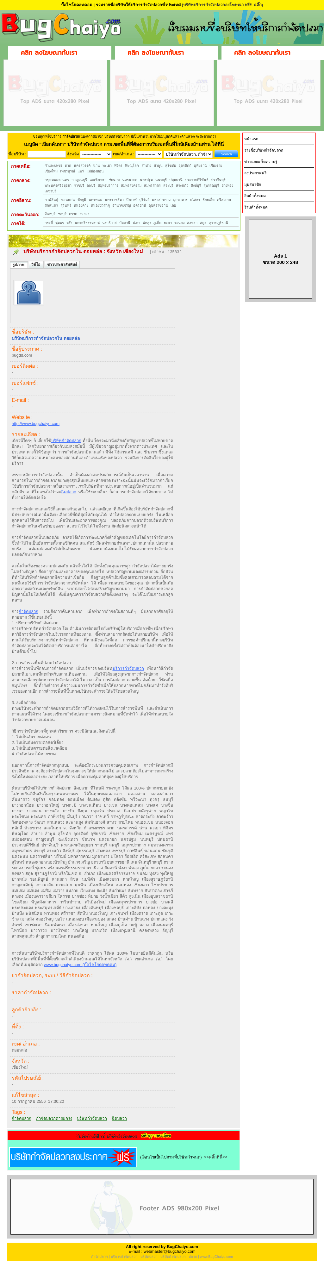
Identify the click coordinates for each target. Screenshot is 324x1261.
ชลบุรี (62, 214)
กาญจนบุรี (79, 180)
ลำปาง (146, 165)
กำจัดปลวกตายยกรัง (54, 1118)
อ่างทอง (227, 185)
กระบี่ (49, 223)
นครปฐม (146, 180)
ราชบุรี (79, 185)
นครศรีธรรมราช (87, 223)
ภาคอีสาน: (21, 200)
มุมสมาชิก (252, 184)
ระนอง (179, 223)
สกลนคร (51, 205)
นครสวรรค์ (82, 165)
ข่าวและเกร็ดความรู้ (260, 161)
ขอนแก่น (68, 200)
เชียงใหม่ (51, 171)
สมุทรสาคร (152, 185)
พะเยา (107, 165)
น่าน (96, 165)
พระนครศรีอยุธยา (58, 185)
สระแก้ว (182, 185)
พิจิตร (118, 165)
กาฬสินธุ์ (51, 200)
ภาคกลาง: (21, 180)
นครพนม (95, 200)
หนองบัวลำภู (100, 205)
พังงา (136, 223)
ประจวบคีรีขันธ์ (197, 180)
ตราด (73, 214)
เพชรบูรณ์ (67, 171)
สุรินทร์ (65, 205)
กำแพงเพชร (53, 165)
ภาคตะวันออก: (25, 214)
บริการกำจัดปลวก (128, 668)
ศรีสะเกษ (224, 200)
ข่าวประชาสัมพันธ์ (62, 264)
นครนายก (129, 180)
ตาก (68, 165)
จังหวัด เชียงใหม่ (125, 251)
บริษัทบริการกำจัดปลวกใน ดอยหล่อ (62, 251)
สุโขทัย (170, 165)
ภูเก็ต (157, 223)
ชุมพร (59, 223)
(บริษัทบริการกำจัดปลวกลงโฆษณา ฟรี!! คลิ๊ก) (222, 5)
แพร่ (81, 171)
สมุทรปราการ (108, 185)
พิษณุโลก (132, 165)
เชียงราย (215, 165)
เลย (173, 205)
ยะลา (168, 223)
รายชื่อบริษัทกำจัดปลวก (263, 150)
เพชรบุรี (50, 191)
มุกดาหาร (180, 200)
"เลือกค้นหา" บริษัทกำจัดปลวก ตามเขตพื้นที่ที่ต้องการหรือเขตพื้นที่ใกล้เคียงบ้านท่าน (125, 144)
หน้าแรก (251, 139)
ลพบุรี (91, 185)
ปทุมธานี (176, 180)
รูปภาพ (19, 265)
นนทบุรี (161, 180)
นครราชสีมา (114, 200)
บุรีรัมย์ (144, 200)
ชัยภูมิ (82, 200)
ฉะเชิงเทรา (98, 180)
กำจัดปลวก (28, 611)
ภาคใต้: (18, 223)
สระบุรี (168, 185)
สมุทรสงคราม (131, 185)
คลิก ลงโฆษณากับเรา (49, 52)
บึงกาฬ (131, 200)
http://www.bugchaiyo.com (35, 423)
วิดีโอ (36, 264)
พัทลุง (147, 223)
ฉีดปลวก (68, 492)
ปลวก (193, 1256)
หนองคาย (81, 205)
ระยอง (84, 214)
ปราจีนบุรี (218, 180)
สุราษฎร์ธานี (218, 223)
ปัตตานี (124, 223)
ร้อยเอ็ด (209, 200)
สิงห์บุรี (196, 185)
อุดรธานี (139, 205)
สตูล (203, 223)
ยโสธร (195, 200)
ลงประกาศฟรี (255, 173)
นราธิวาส (109, 223)
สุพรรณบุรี (211, 185)
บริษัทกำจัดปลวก (66, 440)
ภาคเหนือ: (21, 166)
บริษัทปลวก (149, 1256)
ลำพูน (158, 165)
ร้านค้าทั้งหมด (256, 207)
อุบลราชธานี (158, 205)
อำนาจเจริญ (121, 205)
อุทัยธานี (200, 165)
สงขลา (192, 223)
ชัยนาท (114, 180)
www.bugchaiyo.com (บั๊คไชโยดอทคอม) (80, 964)
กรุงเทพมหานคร (57, 180)
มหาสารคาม (161, 200)
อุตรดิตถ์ (184, 165)
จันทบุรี (50, 214)
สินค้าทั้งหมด (255, 196)
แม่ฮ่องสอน (95, 171)
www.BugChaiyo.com (216, 1256)
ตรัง (69, 223)
